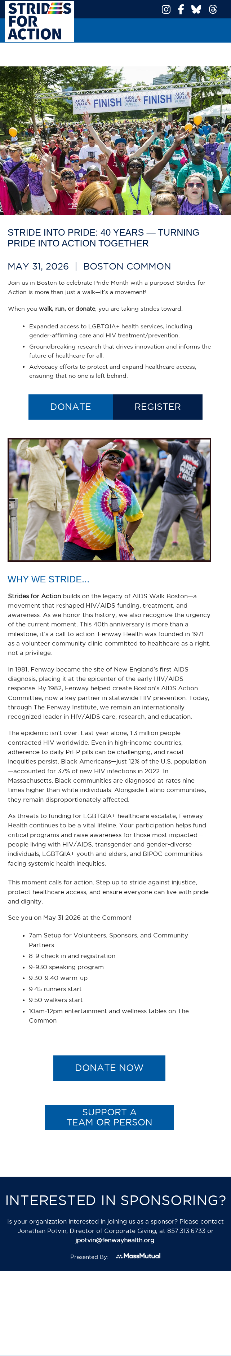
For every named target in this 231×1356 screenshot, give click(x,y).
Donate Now (109, 1068)
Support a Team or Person (109, 1117)
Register (157, 407)
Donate (70, 407)
